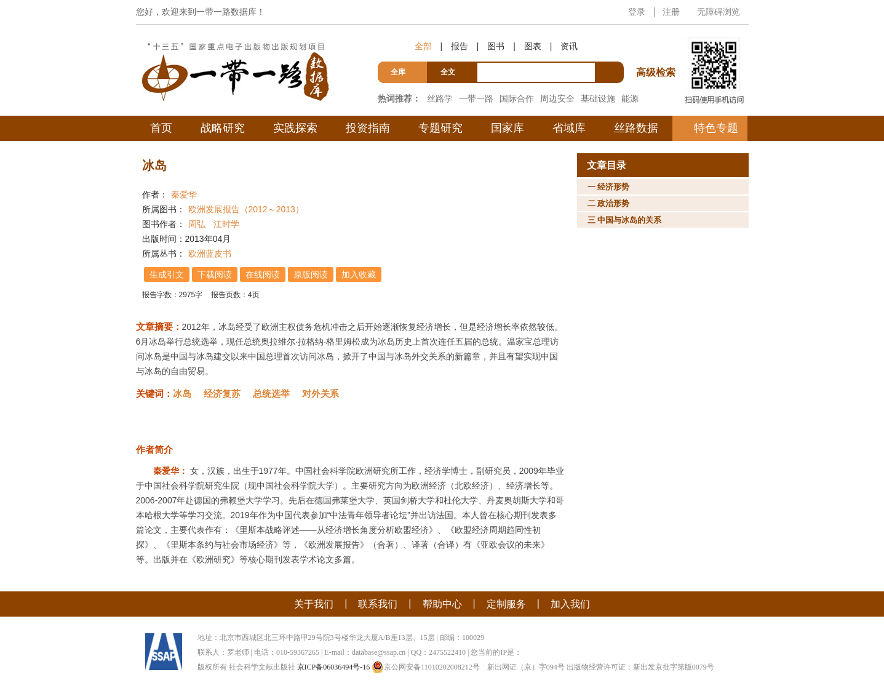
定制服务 (506, 604)
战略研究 (223, 128)
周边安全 (557, 98)
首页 (161, 128)
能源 (630, 98)
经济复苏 (222, 393)
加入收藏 (359, 274)
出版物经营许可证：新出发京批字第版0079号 (640, 667)
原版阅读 (311, 274)
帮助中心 (442, 604)
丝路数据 (636, 128)
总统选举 (271, 393)
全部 (423, 46)
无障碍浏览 (718, 12)
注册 (671, 12)
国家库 (507, 128)
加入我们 (570, 604)
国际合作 (517, 98)
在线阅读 (263, 274)
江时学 (226, 224)
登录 (636, 12)
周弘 (196, 224)
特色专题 (716, 128)
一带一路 (476, 98)
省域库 (569, 128)
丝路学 (440, 98)
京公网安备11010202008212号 (426, 667)
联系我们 (377, 604)
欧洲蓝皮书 (209, 253)
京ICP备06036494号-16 (333, 667)
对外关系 (320, 393)
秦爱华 (184, 194)
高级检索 (657, 49)
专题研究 (440, 128)
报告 (459, 46)
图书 (495, 46)
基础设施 (598, 98)
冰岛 (182, 393)
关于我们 (313, 604)
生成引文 (167, 274)
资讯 (569, 46)
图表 (532, 46)
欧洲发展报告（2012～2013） (246, 209)
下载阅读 (215, 274)
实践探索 (295, 128)
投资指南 (368, 128)
